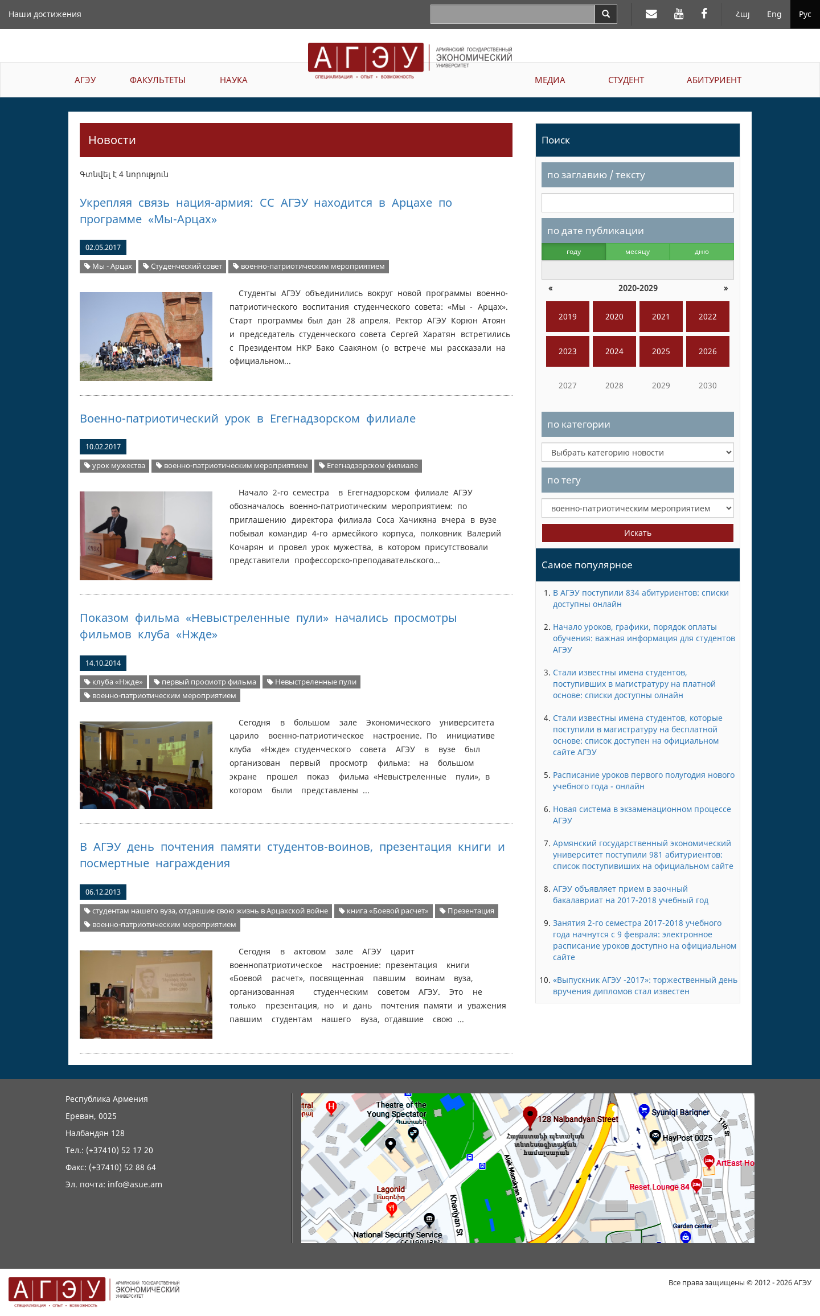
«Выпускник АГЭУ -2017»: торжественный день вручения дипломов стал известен (645, 985)
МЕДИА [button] (550, 79)
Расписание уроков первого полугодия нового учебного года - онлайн (644, 780)
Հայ (743, 14)
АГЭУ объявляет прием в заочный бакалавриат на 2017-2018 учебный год (630, 894)
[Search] (605, 14)
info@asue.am (135, 1184)
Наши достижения (45, 14)
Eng (774, 14)
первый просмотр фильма (205, 682)
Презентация (467, 911)
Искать (637, 532)
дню (702, 251)
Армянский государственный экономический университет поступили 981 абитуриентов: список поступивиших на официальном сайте (643, 854)
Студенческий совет (182, 266)
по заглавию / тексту (596, 174)
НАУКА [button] (234, 79)
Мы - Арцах (108, 266)
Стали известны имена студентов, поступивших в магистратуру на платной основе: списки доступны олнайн (634, 683)
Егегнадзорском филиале (368, 465)
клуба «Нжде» (113, 682)
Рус (805, 14)
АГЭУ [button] (85, 79)
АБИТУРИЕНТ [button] (714, 79)
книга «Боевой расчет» (384, 911)
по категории (578, 424)
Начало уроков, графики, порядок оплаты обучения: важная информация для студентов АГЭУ (644, 638)
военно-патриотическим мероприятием (309, 266)
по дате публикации (595, 230)
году (574, 251)
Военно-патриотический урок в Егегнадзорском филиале (248, 418)
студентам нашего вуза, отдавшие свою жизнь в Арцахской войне (206, 911)
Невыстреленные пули (311, 682)
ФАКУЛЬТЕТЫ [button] (158, 79)
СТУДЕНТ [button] (626, 79)
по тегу (564, 479)
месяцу (637, 251)
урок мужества (114, 465)
